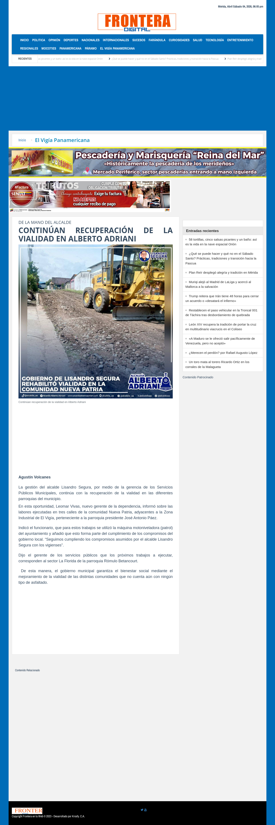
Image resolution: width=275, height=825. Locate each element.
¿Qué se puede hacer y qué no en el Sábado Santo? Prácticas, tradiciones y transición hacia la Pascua (170, 58)
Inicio (25, 39)
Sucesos (138, 40)
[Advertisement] (137, 98)
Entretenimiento (240, 40)
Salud (197, 40)
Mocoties (48, 48)
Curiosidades (179, 40)
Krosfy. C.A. (78, 816)
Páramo (91, 48)
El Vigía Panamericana (117, 48)
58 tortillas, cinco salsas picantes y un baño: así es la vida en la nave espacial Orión (64, 58)
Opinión (54, 40)
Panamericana (70, 48)
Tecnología (215, 40)
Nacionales (90, 40)
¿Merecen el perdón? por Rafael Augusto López (223, 352)
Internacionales (116, 40)
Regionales (29, 48)
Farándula (157, 40)
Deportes (71, 40)
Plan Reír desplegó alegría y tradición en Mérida (223, 272)
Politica (38, 40)
